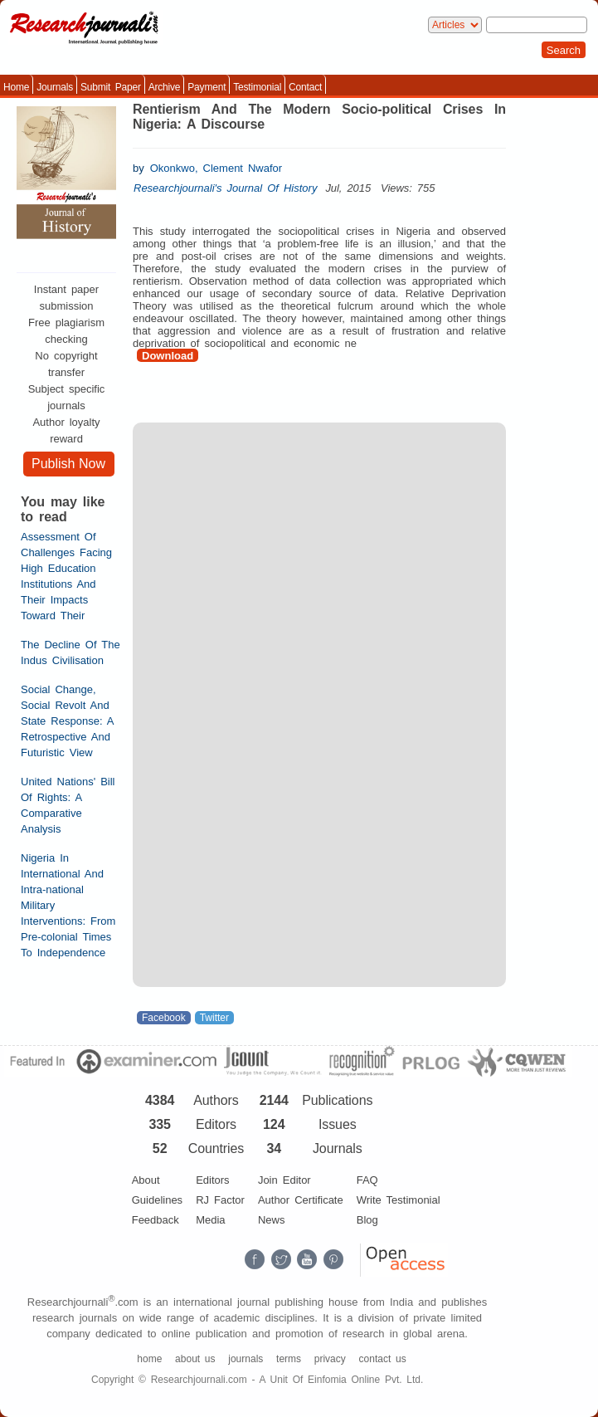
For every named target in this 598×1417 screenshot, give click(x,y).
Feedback (155, 1220)
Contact (305, 87)
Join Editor (284, 1180)
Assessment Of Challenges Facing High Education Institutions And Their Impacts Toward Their (66, 576)
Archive (164, 87)
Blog (367, 1220)
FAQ (367, 1180)
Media (210, 1220)
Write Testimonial (398, 1200)
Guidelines (157, 1200)
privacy (330, 1359)
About (146, 1180)
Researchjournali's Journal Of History (225, 188)
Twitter (214, 1018)
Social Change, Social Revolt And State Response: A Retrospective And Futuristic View (67, 721)
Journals (54, 87)
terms (288, 1359)
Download (167, 355)
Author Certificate (300, 1200)
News (271, 1220)
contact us (382, 1359)
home (149, 1359)
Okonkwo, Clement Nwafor (216, 168)
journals (245, 1359)
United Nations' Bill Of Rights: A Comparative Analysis (68, 805)
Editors (212, 1180)
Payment (206, 87)
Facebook (164, 1018)
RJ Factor (220, 1200)
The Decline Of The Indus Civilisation (70, 652)
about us (195, 1359)
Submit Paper (110, 87)
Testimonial (257, 87)
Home (16, 87)
